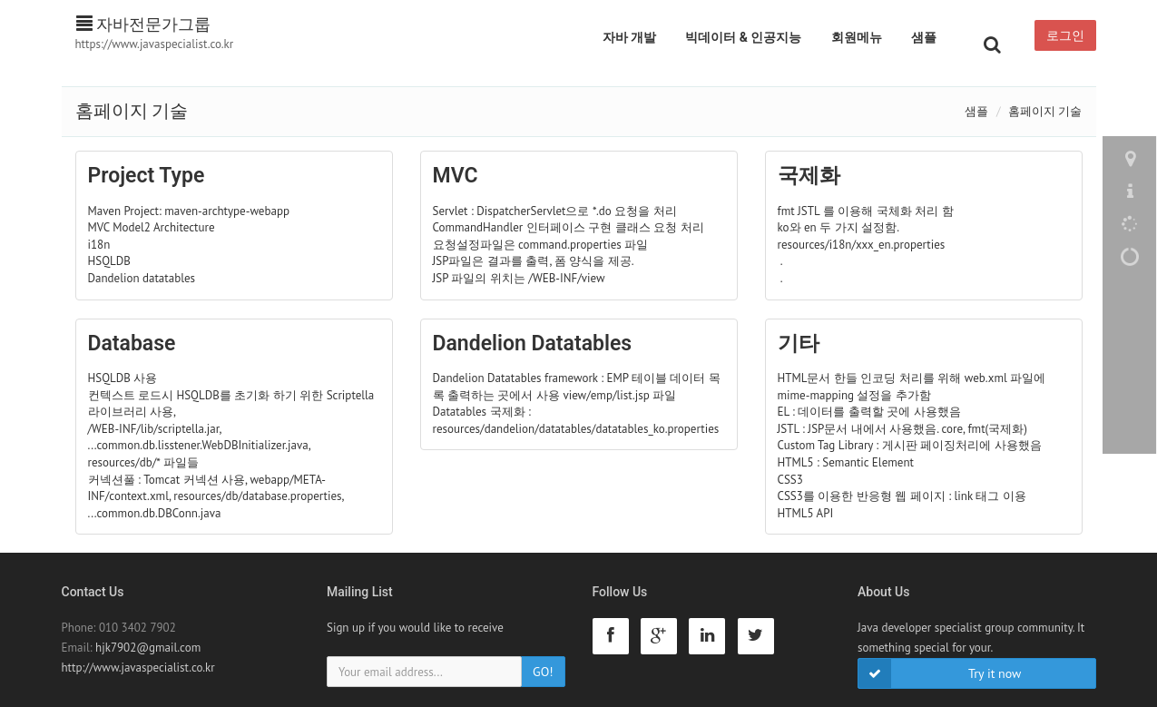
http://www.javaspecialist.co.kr (138, 667)
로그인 (1065, 35)
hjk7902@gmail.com (148, 647)
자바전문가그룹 (143, 24)
